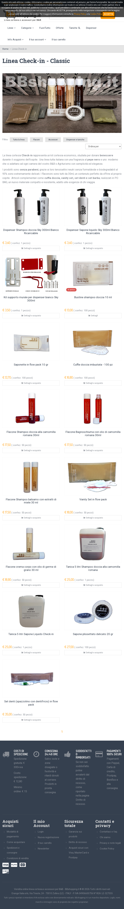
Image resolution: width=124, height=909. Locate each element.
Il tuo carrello (59, 39)
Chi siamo (105, 837)
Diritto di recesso (78, 842)
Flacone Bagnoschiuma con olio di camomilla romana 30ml (93, 433)
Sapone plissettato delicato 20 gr (93, 634)
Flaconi (36, 140)
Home (5, 49)
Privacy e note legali (110, 843)
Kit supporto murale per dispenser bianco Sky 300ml (31, 299)
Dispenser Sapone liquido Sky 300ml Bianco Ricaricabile (93, 231)
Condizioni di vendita (18, 858)
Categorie (27, 27)
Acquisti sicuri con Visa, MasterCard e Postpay (79, 852)
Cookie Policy (107, 848)
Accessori (53, 140)
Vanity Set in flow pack (93, 499)
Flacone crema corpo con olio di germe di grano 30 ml (31, 568)
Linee (12, 27)
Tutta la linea (19, 140)
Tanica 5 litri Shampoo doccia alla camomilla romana (93, 568)
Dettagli (93, 316)
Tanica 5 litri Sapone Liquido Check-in (31, 634)
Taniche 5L (75, 27)
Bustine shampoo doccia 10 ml (93, 297)
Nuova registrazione (48, 837)
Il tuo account (37, 39)
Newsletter (43, 848)
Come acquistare (16, 842)
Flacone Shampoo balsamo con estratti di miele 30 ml (31, 501)
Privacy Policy (80, 14)
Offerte (60, 27)
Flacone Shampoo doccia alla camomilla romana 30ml (31, 433)
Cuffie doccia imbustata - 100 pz (93, 364)
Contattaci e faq (108, 831)
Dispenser (91, 27)
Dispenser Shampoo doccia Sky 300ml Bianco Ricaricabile (31, 231)
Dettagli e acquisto (31, 248)
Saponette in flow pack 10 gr (31, 364)
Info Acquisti (16, 39)
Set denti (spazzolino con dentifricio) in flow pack (31, 703)
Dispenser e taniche (75, 140)
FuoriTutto (44, 27)
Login (41, 831)
